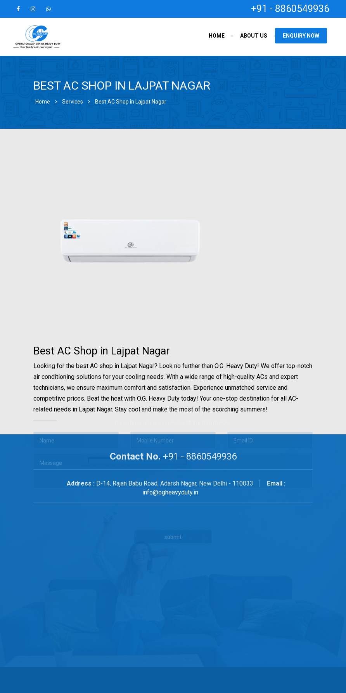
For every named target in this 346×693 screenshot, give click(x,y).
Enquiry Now (301, 36)
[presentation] (138, 485)
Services (72, 102)
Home (217, 36)
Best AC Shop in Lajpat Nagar (130, 102)
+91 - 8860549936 (290, 8)
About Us (253, 36)
